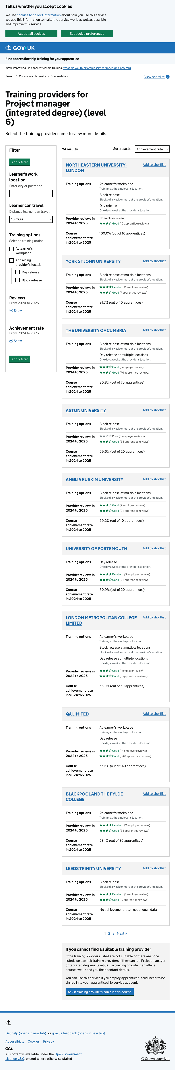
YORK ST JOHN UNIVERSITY (93, 261)
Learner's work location (23, 177)
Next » (122, 933)
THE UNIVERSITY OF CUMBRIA (96, 330)
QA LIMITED (77, 714)
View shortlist (157, 77)
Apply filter (19, 162)
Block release (32, 280)
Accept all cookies (31, 33)
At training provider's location (29, 262)
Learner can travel (26, 205)
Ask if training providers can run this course (100, 992)
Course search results (32, 76)
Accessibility (14, 1041)
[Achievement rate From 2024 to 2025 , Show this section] (31, 334)
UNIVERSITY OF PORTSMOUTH (96, 548)
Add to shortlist (154, 165)
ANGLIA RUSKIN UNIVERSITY (94, 479)
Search (9, 76)
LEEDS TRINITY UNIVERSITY (93, 868)
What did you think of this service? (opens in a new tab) (97, 68)
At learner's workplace (24, 250)
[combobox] (31, 193)
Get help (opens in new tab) (26, 1033)
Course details (59, 76)
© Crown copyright (155, 1059)
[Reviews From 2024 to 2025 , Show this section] (31, 304)
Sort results (123, 149)
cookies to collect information (39, 15)
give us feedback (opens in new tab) (78, 1033)
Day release (30, 272)
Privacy (48, 1041)
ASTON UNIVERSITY (86, 410)
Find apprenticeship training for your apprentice (42, 59)
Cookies (34, 1041)
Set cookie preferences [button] (87, 33)
